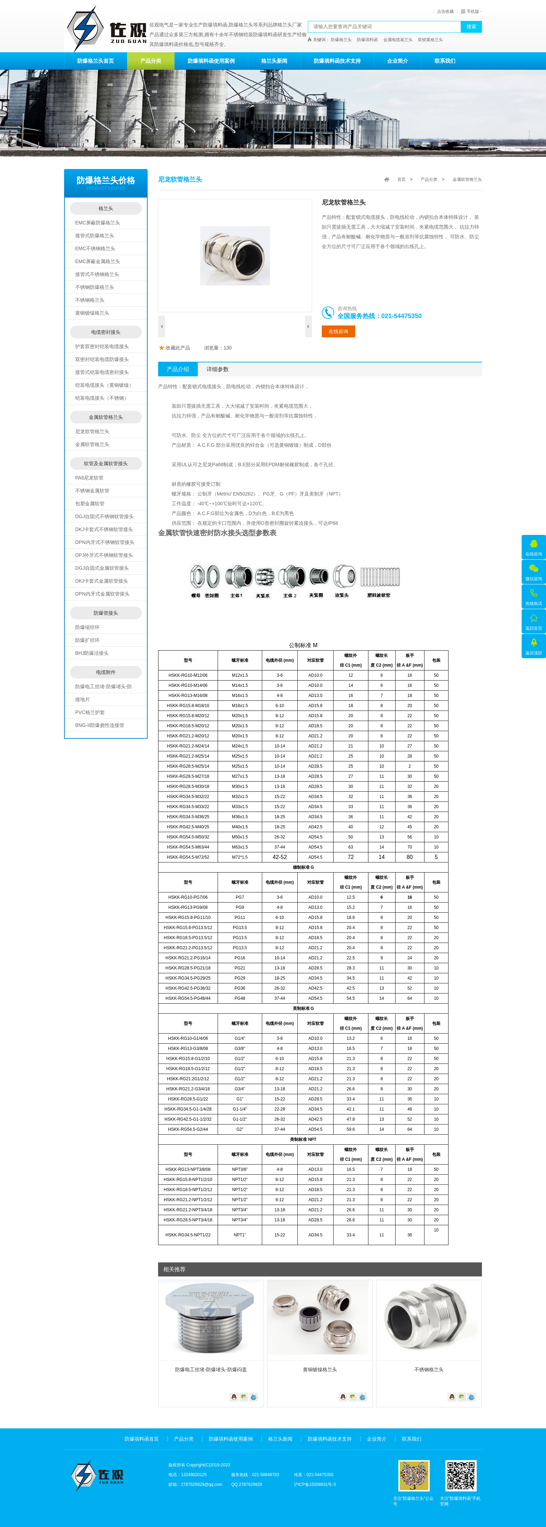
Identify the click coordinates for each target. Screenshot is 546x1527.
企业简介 (397, 61)
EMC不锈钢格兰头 (95, 248)
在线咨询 (338, 331)
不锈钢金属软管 (92, 490)
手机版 (470, 11)
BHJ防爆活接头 (92, 653)
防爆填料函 (367, 39)
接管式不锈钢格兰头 (97, 274)
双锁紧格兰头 (430, 39)
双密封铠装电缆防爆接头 (102, 359)
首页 (401, 179)
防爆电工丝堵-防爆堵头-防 (103, 686)
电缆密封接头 (105, 332)
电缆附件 (106, 672)
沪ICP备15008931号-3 (315, 1484)
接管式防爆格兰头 (94, 235)
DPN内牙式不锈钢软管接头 (104, 542)
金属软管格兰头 (106, 417)
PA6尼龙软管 (89, 478)
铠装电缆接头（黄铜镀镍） (104, 385)
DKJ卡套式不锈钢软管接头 (104, 529)
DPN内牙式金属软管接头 (102, 594)
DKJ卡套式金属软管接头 (101, 581)
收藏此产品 (178, 348)
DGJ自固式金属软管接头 (102, 568)
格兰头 (106, 208)
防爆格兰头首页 (95, 61)
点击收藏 (445, 11)
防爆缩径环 (87, 627)
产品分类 (150, 61)
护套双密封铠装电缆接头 (102, 346)
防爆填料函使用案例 (211, 61)
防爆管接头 (106, 613)
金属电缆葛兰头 (398, 39)
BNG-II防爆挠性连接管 (99, 725)
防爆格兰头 (341, 39)
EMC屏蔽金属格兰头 (97, 261)
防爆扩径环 (87, 640)
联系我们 (445, 61)
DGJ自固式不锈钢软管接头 (104, 516)
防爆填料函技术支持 (337, 61)
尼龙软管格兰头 (92, 431)
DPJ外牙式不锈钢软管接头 (104, 555)
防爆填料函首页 (142, 1439)
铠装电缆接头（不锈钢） (102, 398)
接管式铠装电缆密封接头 (102, 372)
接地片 (82, 699)
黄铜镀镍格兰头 (92, 313)
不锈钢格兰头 (89, 300)
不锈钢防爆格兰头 (94, 287)
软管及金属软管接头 (106, 463)
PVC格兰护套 (90, 712)
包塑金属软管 (89, 503)
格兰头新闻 (274, 61)
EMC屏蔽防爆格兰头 (97, 222)
